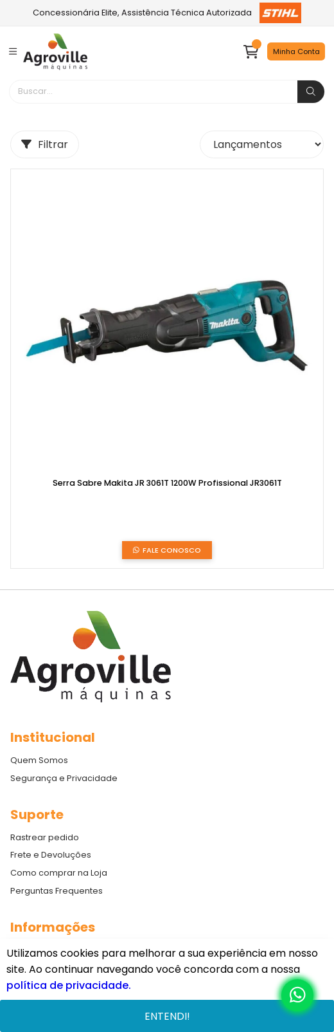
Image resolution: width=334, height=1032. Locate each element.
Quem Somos (39, 760)
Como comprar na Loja (58, 872)
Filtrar (44, 144)
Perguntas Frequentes (56, 890)
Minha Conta (296, 51)
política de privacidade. (68, 985)
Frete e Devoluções (50, 854)
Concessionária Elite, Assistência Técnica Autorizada (167, 13)
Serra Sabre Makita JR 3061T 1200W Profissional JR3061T (167, 483)
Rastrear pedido (44, 837)
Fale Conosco (167, 550)
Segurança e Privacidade (64, 778)
